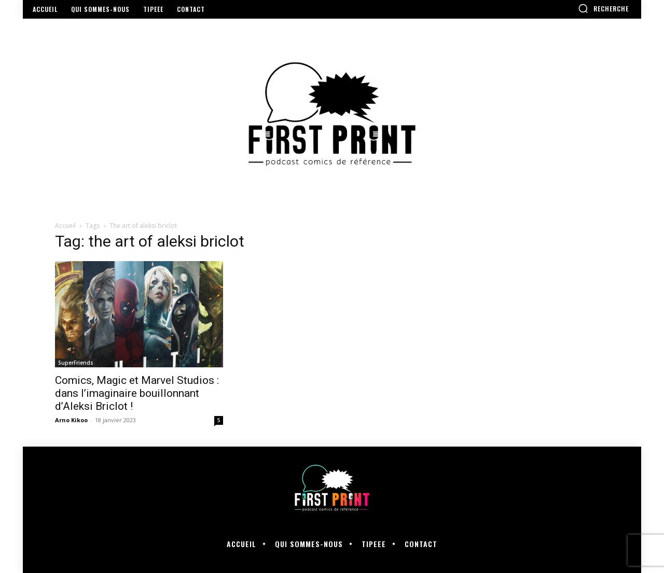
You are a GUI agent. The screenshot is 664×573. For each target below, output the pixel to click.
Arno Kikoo (71, 420)
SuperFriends (75, 362)
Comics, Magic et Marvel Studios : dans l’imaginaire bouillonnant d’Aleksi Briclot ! (137, 393)
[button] (603, 8)
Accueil (65, 225)
